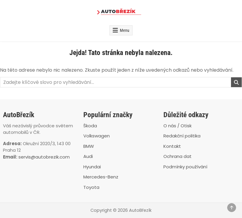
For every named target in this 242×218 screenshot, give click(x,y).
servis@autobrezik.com (44, 157)
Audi (88, 156)
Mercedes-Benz (100, 177)
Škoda (90, 126)
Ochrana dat (177, 156)
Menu (124, 30)
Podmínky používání (185, 167)
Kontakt (172, 146)
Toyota (91, 187)
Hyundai (92, 167)
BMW (88, 146)
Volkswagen (96, 136)
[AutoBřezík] (121, 12)
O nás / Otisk (177, 126)
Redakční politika (181, 136)
